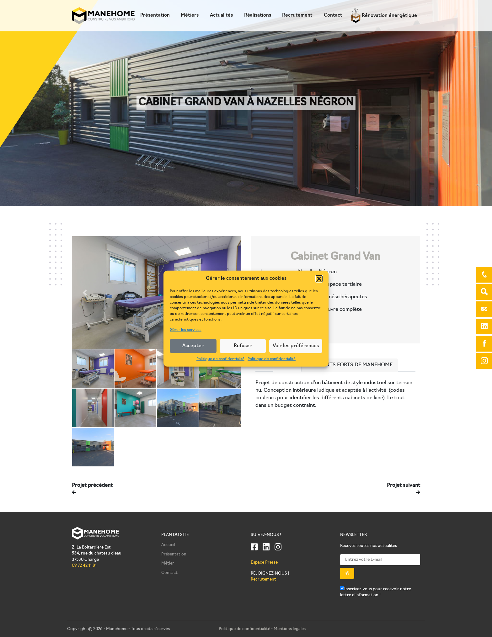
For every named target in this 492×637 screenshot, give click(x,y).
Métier (167, 563)
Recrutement (297, 15)
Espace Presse (264, 562)
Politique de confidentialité (220, 359)
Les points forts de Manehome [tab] (350, 365)
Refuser (243, 345)
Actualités (221, 15)
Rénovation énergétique (384, 15)
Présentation (155, 15)
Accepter (193, 345)
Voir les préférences (296, 345)
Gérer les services (185, 330)
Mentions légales (290, 629)
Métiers (190, 15)
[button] (319, 279)
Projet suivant (403, 485)
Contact (333, 15)
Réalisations (257, 15)
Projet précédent (92, 485)
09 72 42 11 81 (84, 566)
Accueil (168, 545)
